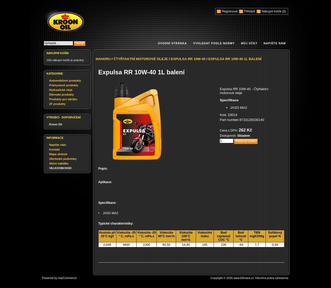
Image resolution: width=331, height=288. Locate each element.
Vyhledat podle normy (214, 43)
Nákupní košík (272, 11)
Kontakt (54, 149)
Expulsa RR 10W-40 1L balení (235, 59)
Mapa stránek (58, 154)
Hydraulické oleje (61, 89)
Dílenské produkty (61, 94)
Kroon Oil (55, 124)
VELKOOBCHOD (60, 168)
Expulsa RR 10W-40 (188, 59)
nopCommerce (67, 277)
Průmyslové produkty (63, 85)
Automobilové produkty (65, 80)
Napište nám (275, 43)
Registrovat (230, 11)
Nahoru (103, 59)
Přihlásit (249, 11)
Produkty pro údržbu (63, 99)
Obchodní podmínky (63, 158)
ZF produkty (57, 103)
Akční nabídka (59, 163)
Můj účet (249, 43)
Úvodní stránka (172, 43)
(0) (284, 11)
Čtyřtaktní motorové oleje (141, 59)
